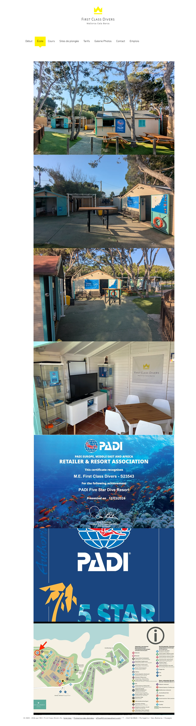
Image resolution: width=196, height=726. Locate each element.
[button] (104, 108)
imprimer (68, 718)
